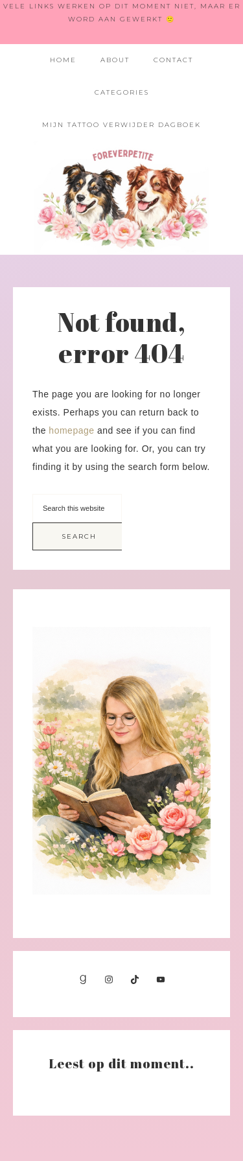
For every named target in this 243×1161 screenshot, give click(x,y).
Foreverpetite (121, 198)
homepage (71, 430)
